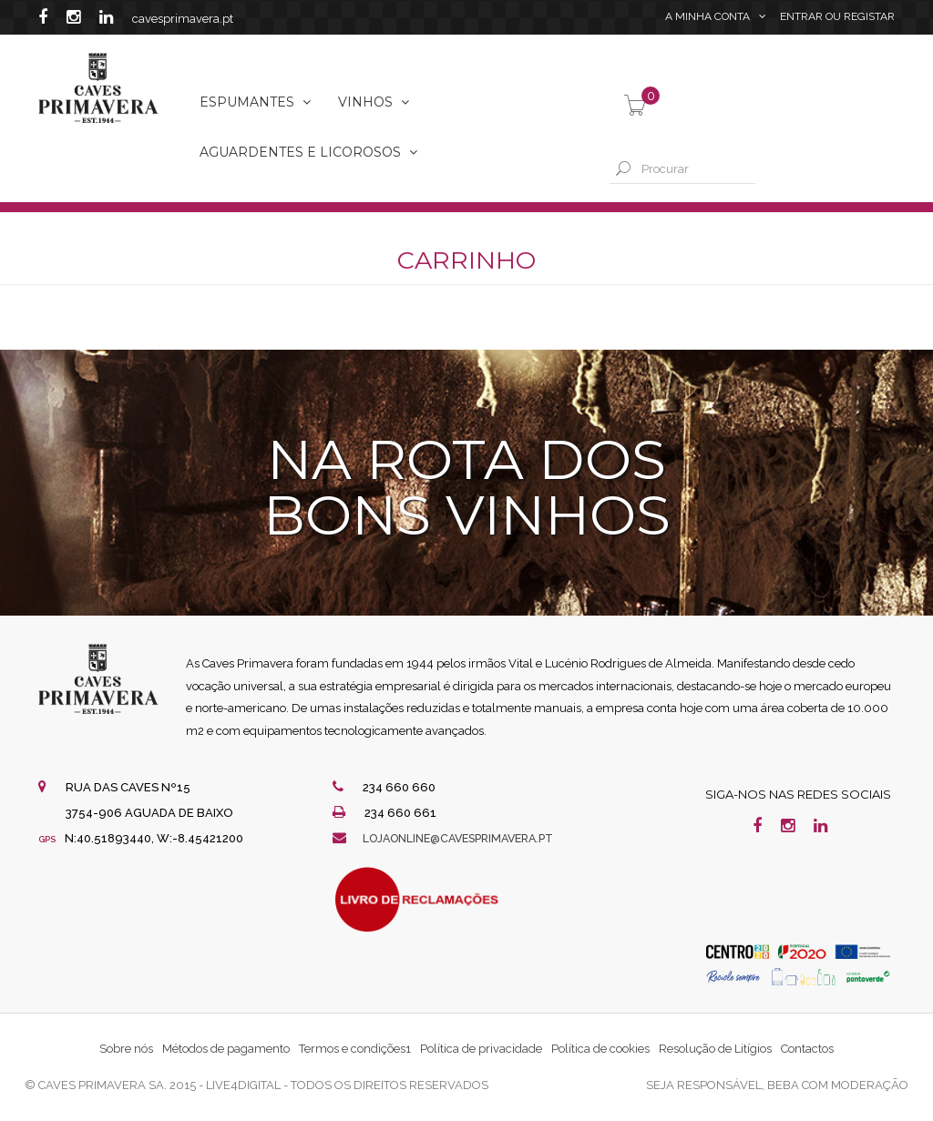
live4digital (243, 1085)
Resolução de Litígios (715, 1048)
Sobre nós (126, 1048)
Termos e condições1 (355, 1048)
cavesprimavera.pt (182, 18)
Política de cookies (600, 1048)
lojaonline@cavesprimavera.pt (467, 838)
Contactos (807, 1048)
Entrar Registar (837, 18)
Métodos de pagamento (226, 1048)
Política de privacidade (481, 1048)
